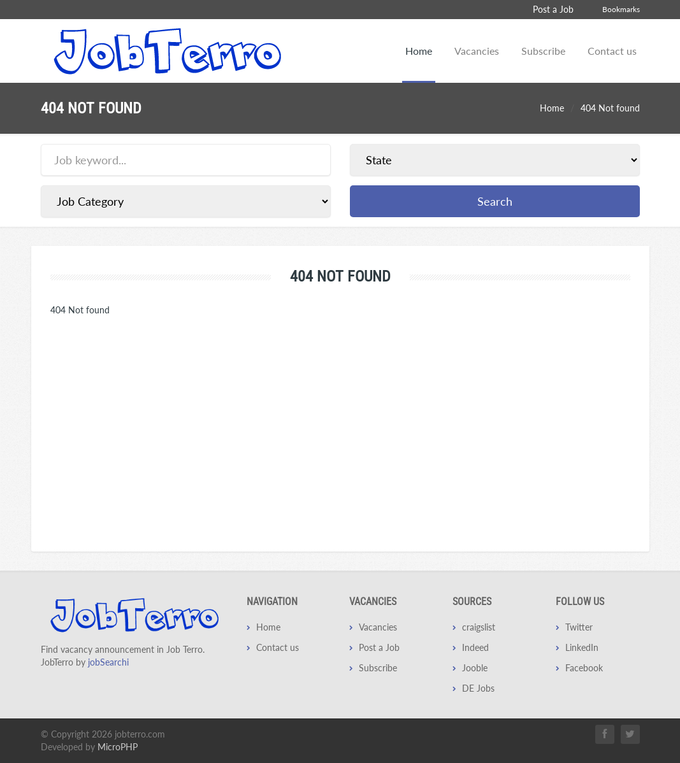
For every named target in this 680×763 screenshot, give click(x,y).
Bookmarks (621, 9)
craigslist (478, 627)
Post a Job (553, 9)
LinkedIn (581, 647)
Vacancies (476, 51)
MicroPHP (118, 746)
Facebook (584, 667)
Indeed (475, 647)
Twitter (579, 627)
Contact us (612, 51)
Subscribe (543, 51)
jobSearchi (108, 662)
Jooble (475, 667)
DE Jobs (478, 688)
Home (418, 51)
